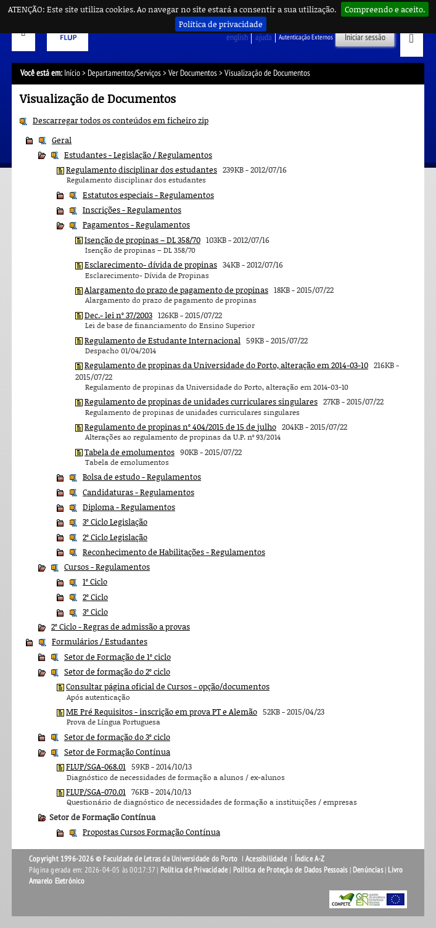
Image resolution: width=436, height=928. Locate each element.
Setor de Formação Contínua (117, 751)
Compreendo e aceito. (385, 9)
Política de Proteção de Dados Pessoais (290, 870)
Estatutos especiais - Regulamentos (148, 194)
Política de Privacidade (194, 870)
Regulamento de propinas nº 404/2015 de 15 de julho (180, 426)
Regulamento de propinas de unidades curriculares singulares (201, 401)
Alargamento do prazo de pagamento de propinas (176, 289)
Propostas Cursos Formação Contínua (151, 831)
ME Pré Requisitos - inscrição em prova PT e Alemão (161, 711)
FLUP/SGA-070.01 (96, 791)
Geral (62, 140)
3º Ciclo (95, 611)
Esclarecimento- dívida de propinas (150, 264)
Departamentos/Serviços (124, 73)
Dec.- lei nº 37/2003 (118, 315)
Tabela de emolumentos (129, 452)
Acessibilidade (266, 859)
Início (72, 73)
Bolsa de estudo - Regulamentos (142, 476)
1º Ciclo (95, 581)
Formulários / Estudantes (99, 641)
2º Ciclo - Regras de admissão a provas (120, 626)
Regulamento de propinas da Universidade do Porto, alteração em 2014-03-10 (226, 365)
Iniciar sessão (365, 37)
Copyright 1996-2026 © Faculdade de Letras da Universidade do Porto (134, 859)
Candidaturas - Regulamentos (138, 492)
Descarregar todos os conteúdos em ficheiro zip (120, 120)
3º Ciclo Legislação (115, 521)
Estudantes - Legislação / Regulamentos (138, 154)
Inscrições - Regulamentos (132, 209)
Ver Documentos (192, 73)
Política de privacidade (221, 24)
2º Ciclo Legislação (115, 537)
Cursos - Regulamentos (107, 566)
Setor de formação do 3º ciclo (117, 736)
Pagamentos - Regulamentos (136, 224)
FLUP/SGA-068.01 (96, 766)
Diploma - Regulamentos (129, 506)
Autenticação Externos (306, 37)
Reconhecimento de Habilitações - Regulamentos (174, 551)
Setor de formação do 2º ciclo (117, 671)
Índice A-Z (310, 859)
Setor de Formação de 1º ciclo (117, 656)
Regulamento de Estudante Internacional (162, 340)
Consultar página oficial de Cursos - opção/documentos (167, 686)
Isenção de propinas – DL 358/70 (142, 239)
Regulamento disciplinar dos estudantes (141, 169)
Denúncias (368, 870)
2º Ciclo (95, 596)
